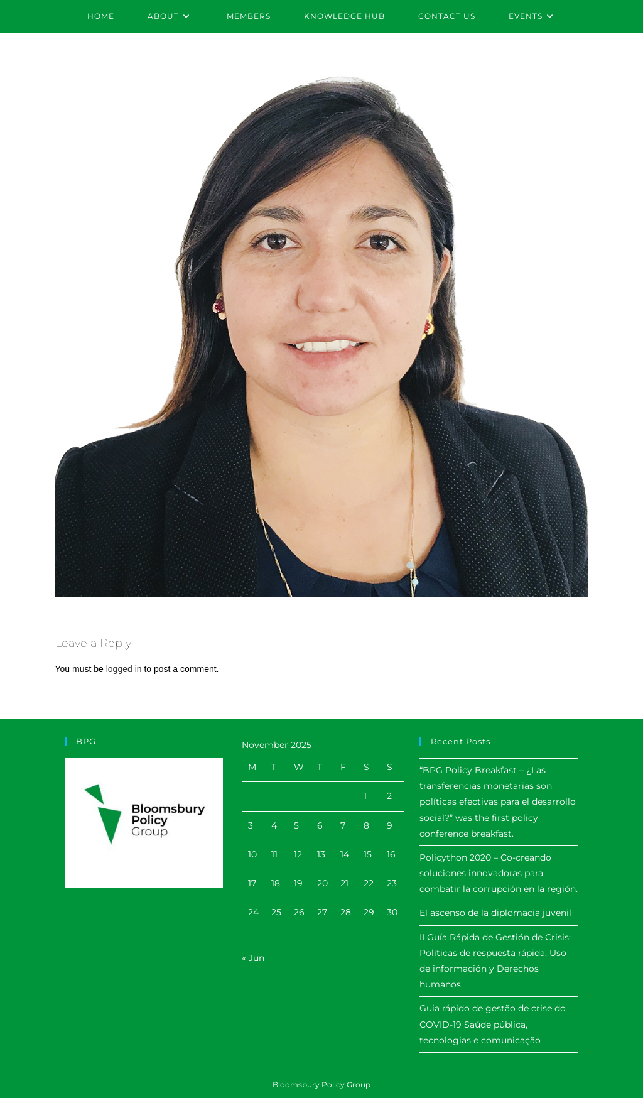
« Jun (253, 958)
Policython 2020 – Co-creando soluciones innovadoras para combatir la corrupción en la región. (498, 873)
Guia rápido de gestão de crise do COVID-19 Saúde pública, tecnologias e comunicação (492, 1024)
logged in (124, 669)
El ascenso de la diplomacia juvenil (495, 912)
